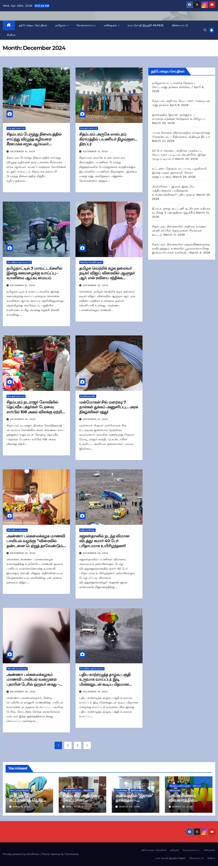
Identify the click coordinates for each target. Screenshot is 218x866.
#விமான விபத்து (87, 530)
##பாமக (197, 786)
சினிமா (11, 35)
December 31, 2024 (22, 151)
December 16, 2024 (95, 691)
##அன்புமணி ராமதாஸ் (180, 786)
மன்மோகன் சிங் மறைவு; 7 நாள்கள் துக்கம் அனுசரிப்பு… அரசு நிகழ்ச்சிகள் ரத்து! (108, 407)
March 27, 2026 (182, 806)
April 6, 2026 (21, 806)
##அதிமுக (88, 790)
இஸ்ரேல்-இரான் (138, 790)
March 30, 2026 (129, 806)
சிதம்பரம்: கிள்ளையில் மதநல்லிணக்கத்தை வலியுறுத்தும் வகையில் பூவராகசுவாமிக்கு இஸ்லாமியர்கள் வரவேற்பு (180, 248)
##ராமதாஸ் (175, 790)
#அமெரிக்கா (122, 790)
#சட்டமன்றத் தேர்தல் (19, 790)
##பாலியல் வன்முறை (17, 530)
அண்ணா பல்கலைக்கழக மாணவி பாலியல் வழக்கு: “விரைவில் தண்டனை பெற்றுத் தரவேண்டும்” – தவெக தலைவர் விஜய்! (35, 543)
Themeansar (71, 854)
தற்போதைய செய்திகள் (33, 25)
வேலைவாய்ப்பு (85, 25)
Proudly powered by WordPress (21, 854)
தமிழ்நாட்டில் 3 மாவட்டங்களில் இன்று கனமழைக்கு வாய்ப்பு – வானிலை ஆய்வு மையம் (34, 273)
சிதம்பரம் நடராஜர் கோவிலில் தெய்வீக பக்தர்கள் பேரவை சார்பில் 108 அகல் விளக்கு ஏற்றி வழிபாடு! (34, 409)
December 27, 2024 (95, 419)
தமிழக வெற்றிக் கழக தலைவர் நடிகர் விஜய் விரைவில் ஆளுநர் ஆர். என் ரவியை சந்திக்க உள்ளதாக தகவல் (107, 275)
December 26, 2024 (23, 553)
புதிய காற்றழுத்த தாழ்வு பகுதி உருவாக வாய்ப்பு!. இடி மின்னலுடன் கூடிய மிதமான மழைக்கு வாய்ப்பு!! (104, 682)
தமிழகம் (61, 25)
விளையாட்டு (180, 25)
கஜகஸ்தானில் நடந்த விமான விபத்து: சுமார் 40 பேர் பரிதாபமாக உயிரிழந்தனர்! (104, 541)
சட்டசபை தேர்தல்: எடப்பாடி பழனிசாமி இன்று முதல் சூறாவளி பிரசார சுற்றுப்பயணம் (179, 172)
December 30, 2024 (95, 285)
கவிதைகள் (111, 25)
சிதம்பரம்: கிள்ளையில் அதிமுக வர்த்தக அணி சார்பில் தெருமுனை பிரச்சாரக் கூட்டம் (179, 230)
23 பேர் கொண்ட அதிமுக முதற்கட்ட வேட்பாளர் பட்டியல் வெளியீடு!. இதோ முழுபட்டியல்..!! (179, 155)
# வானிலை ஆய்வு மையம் (19, 262)
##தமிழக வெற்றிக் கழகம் (91, 262)
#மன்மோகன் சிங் (87, 396)
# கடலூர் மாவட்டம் (16, 128)
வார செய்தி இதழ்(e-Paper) (146, 25)
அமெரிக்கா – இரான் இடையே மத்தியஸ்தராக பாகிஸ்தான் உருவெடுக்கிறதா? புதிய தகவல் (173, 190)
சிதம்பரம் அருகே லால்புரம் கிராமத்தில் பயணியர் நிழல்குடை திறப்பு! (108, 139)
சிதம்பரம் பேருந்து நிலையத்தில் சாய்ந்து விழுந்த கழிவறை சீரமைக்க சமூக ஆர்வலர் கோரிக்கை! (33, 141)
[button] (205, 30)
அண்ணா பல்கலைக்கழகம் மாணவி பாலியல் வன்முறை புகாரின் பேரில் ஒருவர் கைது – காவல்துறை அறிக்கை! (32, 682)
